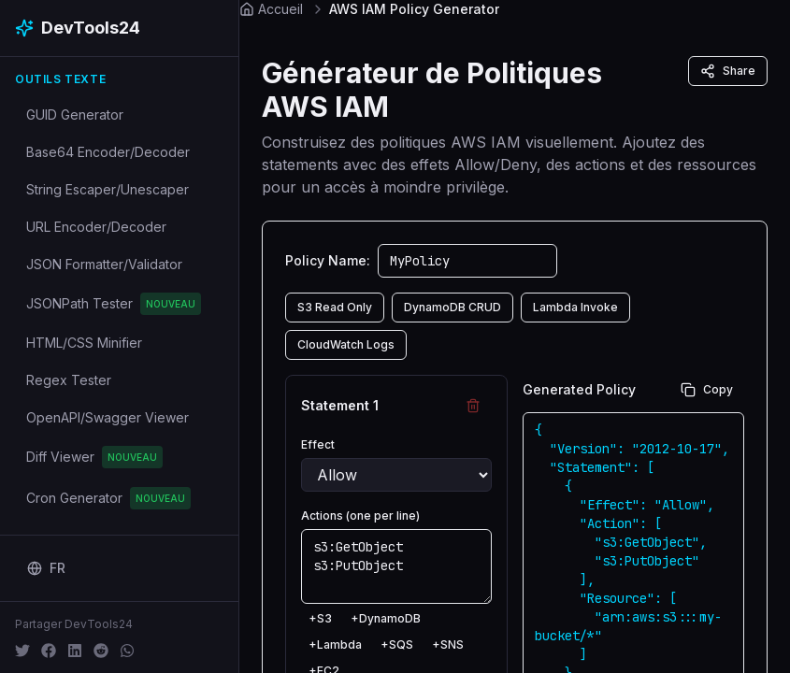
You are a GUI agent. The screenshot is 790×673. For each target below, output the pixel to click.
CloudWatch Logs (346, 344)
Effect (318, 444)
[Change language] (46, 568)
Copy (707, 389)
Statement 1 (340, 405)
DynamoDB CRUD (452, 307)
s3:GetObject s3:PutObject (396, 566)
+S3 (320, 618)
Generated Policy (579, 389)
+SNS (448, 644)
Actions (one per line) (360, 515)
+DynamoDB (386, 618)
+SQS (397, 644)
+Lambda (335, 644)
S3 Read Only (334, 307)
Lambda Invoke (575, 307)
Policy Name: (327, 260)
